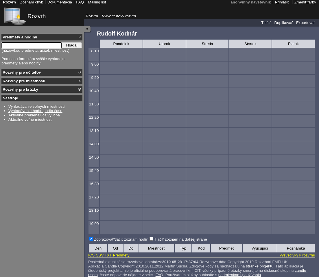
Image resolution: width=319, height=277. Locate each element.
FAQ (80, 2)
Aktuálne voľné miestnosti (30, 119)
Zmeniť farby (305, 2)
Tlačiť (266, 23)
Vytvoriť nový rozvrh (119, 16)
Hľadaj (72, 45)
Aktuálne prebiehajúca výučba (34, 115)
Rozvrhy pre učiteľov (22, 72)
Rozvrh (36, 16)
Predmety (121, 255)
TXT (108, 255)
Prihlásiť (282, 2)
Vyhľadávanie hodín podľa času (35, 111)
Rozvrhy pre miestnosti (24, 81)
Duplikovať (283, 23)
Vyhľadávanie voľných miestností (36, 106)
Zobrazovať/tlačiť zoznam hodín (121, 239)
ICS (91, 255)
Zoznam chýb (31, 2)
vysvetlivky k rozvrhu (297, 255)
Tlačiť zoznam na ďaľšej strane (180, 239)
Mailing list (97, 2)
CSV (100, 255)
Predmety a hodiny (20, 37)
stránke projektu (259, 266)
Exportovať (305, 23)
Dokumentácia (59, 2)
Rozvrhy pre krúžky (20, 89)
